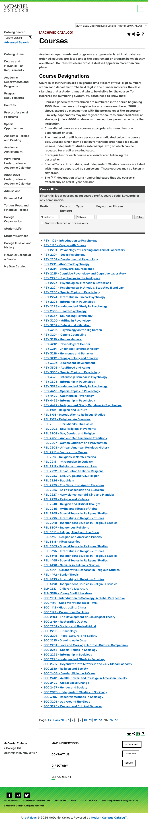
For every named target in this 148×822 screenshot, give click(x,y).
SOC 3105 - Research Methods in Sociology (73, 697)
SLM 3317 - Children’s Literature (66, 588)
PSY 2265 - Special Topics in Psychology (72, 292)
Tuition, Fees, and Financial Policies (16, 208)
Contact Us (60, 754)
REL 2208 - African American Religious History (76, 447)
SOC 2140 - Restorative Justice (65, 621)
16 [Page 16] (116, 720)
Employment (61, 777)
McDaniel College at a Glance (17, 257)
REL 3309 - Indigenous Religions (66, 527)
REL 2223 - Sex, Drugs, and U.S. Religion (71, 475)
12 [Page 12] (95, 720)
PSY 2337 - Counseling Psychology (68, 316)
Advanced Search (16, 42)
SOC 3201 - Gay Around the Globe (67, 701)
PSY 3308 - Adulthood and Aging (67, 367)
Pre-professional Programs (16, 115)
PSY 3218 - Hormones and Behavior (68, 353)
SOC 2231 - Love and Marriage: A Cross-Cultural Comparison (86, 645)
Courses (10, 105)
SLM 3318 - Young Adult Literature (68, 593)
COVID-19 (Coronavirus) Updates (119, 800)
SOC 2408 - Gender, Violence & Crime (69, 673)
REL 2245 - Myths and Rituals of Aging (71, 508)
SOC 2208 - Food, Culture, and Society (70, 635)
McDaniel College (15, 743)
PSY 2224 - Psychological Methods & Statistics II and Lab (84, 287)
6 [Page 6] (68, 720)
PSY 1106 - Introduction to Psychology (70, 240)
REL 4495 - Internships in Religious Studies (74, 579)
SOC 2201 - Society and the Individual (70, 626)
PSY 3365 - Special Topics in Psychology (72, 372)
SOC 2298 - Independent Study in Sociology (74, 659)
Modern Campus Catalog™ (109, 817)
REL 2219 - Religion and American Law (70, 466)
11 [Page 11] (90, 720)
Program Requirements (14, 96)
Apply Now (131, 754)
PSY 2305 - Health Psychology (65, 311)
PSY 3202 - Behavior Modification (67, 325)
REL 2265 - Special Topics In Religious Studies (76, 513)
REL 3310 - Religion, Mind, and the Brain (71, 532)
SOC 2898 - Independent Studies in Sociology (75, 692)
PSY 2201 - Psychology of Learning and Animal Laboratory (84, 250)
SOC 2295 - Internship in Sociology (68, 654)
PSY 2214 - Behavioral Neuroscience (69, 269)
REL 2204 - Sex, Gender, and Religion (69, 433)
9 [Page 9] (80, 720)
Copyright (60, 800)
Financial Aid (13, 198)
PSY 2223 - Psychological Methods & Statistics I (77, 283)
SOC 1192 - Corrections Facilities (66, 612)
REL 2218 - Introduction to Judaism (68, 461)
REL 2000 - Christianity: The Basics (69, 424)
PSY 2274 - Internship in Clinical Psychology (74, 297)
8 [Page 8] (76, 720)
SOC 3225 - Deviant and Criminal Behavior (73, 706)
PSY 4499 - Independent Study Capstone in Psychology (83, 405)
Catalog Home (14, 54)
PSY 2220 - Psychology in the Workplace (72, 278)
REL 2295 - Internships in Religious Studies (74, 518)
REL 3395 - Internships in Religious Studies (74, 551)
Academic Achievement (13, 149)
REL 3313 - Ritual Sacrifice (62, 541)
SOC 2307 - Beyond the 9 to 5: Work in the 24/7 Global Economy (88, 664)
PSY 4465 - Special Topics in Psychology (72, 391)
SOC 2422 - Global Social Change (66, 682)
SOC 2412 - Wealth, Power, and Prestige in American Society (85, 678)
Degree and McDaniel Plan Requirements (14, 66)
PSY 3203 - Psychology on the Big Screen (73, 330)
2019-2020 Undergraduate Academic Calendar (17, 163)
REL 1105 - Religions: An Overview (67, 419)
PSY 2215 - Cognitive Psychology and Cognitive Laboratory (85, 273)
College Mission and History (18, 245)
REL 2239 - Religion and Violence (66, 499)
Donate (129, 763)
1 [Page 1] (48, 720)
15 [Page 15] (111, 720)
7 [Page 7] (72, 720)
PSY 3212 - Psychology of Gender (67, 344)
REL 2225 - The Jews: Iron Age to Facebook (74, 485)
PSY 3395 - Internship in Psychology (69, 381)
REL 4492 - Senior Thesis (61, 574)
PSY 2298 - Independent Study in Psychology (76, 306)
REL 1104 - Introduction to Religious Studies (74, 414)
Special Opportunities (14, 126)
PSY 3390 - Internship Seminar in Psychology (75, 377)
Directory (60, 765)
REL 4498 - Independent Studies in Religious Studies (81, 584)
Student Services (16, 236)
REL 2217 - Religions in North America (70, 457)
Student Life (13, 228)
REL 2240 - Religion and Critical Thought (72, 504)
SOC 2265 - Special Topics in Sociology (70, 650)
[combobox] (111, 26)
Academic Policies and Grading (16, 138)
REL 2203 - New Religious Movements (70, 428)
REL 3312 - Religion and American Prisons (73, 537)
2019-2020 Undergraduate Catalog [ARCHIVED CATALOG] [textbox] (109, 25)
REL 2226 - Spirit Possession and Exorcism (74, 490)
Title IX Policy (88, 800)
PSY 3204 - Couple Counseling (65, 334)
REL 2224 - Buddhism (59, 480)
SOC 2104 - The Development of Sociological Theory (79, 617)
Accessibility (12, 800)
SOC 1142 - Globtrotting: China (65, 607)
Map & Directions (65, 743)
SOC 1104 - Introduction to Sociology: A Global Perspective (84, 598)
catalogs (31, 817)
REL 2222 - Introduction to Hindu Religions (74, 471)
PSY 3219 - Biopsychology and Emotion (71, 358)
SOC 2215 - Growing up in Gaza (65, 640)
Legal (73, 800)
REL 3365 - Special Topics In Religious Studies (76, 546)
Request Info (132, 744)
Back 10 (58, 720)
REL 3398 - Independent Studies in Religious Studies (81, 555)
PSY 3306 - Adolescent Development (69, 363)
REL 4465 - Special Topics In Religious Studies (76, 560)
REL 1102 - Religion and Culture (65, 410)
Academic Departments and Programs (16, 82)
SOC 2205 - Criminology (60, 631)
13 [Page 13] (100, 720)
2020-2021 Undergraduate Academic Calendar (17, 179)
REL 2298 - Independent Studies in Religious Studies (81, 523)
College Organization (13, 219)
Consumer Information (36, 800)
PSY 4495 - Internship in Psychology (69, 400)
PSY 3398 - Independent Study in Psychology (76, 386)
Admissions (12, 191)
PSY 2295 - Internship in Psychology (69, 301)
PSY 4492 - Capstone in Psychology (69, 396)
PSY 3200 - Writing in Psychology (67, 320)
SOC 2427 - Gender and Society (65, 687)
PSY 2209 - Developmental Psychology (71, 259)
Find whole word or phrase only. (66, 223)
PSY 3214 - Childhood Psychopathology (71, 348)
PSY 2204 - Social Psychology (64, 254)
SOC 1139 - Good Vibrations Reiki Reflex (71, 603)
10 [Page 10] (85, 720)
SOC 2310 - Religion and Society (66, 668)
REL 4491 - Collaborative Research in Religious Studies (82, 570)
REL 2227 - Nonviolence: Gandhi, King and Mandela (79, 494)
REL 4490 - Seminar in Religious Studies (72, 565)
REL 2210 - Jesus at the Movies (65, 452)
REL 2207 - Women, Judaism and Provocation (75, 443)
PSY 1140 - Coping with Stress (65, 245)
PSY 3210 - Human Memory (63, 339)
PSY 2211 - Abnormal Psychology (66, 264)
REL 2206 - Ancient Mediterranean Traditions (75, 438)
